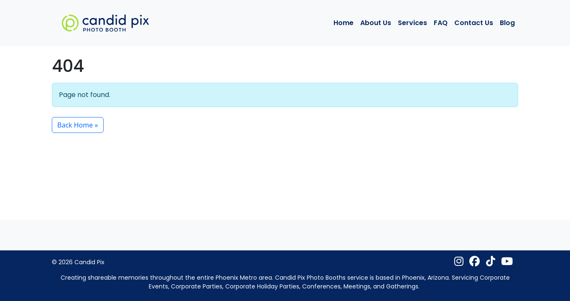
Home (343, 23)
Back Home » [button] (77, 125)
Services (412, 23)
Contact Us (473, 23)
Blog (507, 23)
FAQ (441, 23)
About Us (375, 23)
